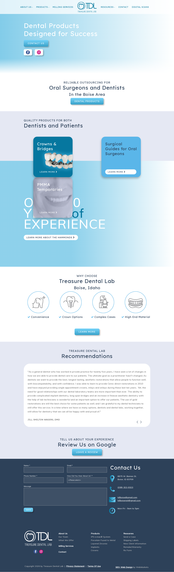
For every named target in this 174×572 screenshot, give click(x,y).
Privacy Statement (75, 566)
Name (27, 466)
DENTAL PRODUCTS (87, 101)
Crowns (94, 550)
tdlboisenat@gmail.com (129, 500)
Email (70, 466)
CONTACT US (36, 43)
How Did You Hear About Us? (80, 476)
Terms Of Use (94, 566)
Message (27, 486)
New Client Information (134, 543)
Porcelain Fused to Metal (103, 540)
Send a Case (129, 537)
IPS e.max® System (100, 537)
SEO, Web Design (124, 567)
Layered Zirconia (99, 543)
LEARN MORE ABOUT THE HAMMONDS (51, 237)
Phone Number (30, 476)
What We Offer (66, 540)
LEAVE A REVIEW (87, 452)
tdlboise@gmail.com (127, 497)
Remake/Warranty (132, 547)
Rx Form (127, 550)
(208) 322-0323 (125, 487)
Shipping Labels (131, 540)
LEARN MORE (49, 173)
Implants (95, 547)
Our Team (63, 537)
